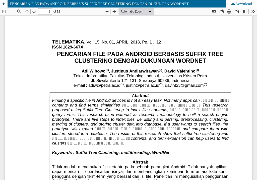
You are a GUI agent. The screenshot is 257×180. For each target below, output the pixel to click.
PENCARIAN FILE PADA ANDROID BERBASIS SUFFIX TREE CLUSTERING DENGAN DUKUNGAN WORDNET (99, 4)
